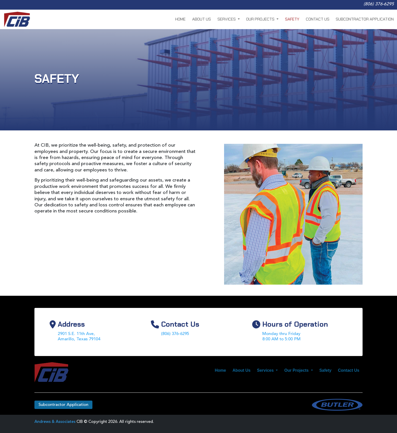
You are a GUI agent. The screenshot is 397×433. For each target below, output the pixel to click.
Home (180, 19)
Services (227, 19)
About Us (201, 19)
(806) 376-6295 (379, 4)
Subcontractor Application (365, 19)
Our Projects (260, 19)
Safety (292, 19)
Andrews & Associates (54, 422)
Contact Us (317, 19)
